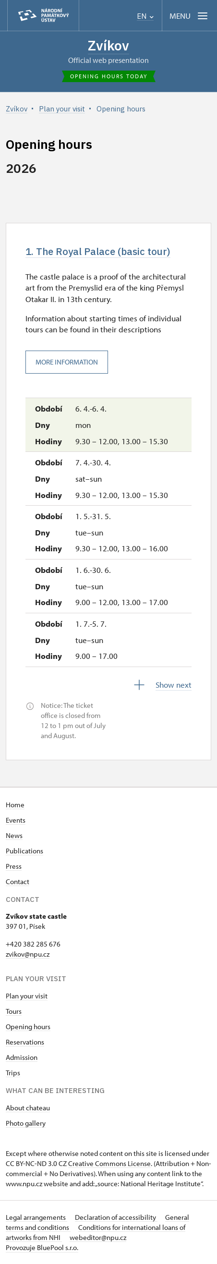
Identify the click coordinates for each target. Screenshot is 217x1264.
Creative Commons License (109, 1163)
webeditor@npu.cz (98, 1237)
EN (145, 16)
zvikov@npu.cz (27, 954)
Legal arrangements (36, 1217)
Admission (21, 1057)
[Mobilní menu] (189, 15)
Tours (14, 1011)
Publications (24, 850)
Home (15, 804)
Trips (13, 1072)
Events (15, 820)
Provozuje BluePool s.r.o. (42, 1247)
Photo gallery (26, 1123)
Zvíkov (108, 45)
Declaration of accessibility (116, 1217)
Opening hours (28, 1026)
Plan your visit (27, 995)
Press (14, 866)
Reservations (25, 1041)
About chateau (28, 1107)
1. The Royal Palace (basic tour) (97, 251)
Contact (17, 881)
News (14, 835)
